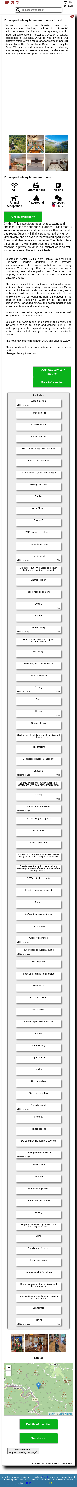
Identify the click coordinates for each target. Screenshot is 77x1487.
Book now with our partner (52, 372)
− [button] (9, 1373)
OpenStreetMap (65, 1414)
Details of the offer (38, 1424)
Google (45, 1477)
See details (38, 1438)
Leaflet (52, 1414)
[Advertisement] (38, 95)
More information (52, 382)
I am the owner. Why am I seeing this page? (23, 1451)
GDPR (29, 1483)
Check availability (23, 216)
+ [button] (9, 1368)
